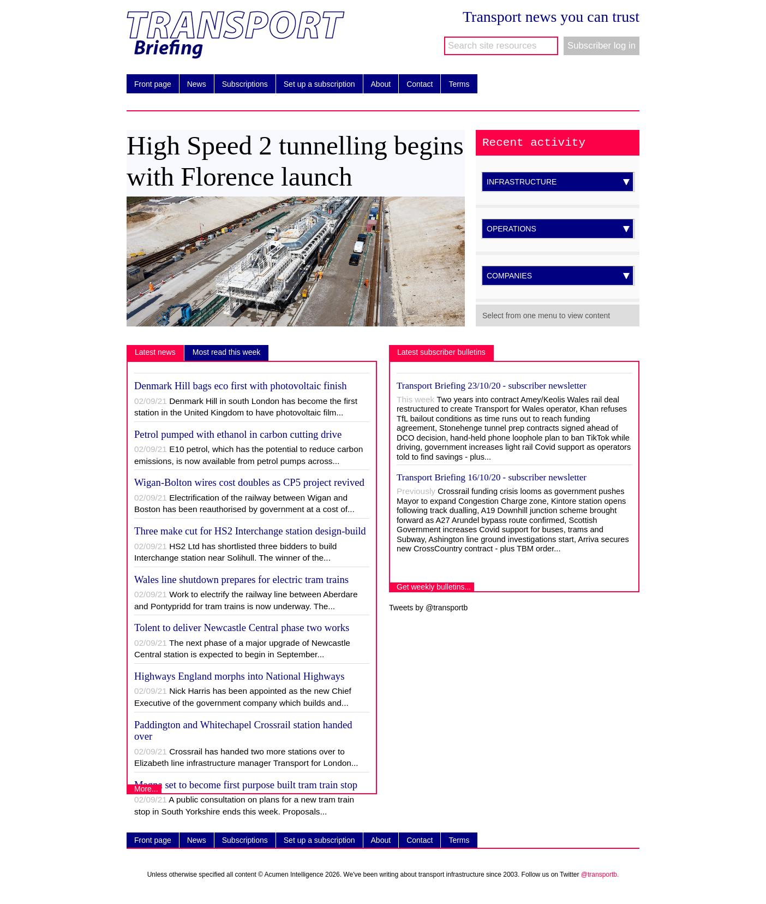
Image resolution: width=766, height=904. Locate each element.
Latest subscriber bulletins (441, 352)
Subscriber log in (601, 45)
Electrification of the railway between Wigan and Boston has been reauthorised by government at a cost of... (244, 503)
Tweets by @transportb (428, 607)
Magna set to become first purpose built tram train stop (245, 784)
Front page (150, 84)
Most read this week (227, 352)
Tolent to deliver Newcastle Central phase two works (241, 627)
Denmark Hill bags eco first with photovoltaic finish (240, 385)
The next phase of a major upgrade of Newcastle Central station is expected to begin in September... (242, 648)
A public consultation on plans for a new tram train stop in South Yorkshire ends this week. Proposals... (244, 805)
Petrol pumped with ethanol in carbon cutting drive (238, 434)
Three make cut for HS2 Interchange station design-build (250, 531)
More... (146, 788)
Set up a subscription (316, 84)
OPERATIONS (558, 228)
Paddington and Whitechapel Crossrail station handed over (243, 730)
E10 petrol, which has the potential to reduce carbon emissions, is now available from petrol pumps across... (248, 455)
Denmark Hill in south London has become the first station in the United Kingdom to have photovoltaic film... (245, 407)
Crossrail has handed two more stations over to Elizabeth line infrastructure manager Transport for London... (246, 757)
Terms (456, 84)
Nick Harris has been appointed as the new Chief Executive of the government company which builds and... (242, 696)
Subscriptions (242, 84)
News (193, 84)
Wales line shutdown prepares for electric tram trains (241, 579)
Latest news (155, 352)
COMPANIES (558, 275)
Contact (417, 84)
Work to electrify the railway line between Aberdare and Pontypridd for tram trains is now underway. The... (246, 600)
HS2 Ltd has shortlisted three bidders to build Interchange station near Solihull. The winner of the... (235, 552)
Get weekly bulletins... (434, 586)
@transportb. (600, 874)
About (378, 84)
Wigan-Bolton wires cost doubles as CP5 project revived (249, 482)
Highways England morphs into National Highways (239, 676)
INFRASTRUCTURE (558, 181)
